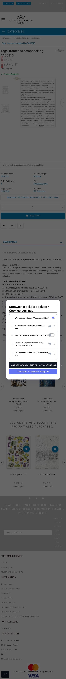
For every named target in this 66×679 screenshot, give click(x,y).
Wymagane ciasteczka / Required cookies (31, 318)
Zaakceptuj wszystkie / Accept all (33, 371)
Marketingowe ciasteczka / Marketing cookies (29, 326)
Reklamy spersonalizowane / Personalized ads (31, 354)
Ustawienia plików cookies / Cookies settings (29, 309)
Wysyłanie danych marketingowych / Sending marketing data (29, 344)
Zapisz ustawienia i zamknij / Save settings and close (34, 365)
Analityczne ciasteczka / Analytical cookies (31, 335)
